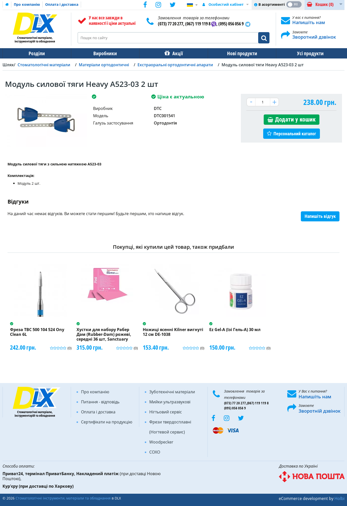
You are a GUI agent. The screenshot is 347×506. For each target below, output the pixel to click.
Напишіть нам (308, 22)
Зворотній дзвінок (319, 411)
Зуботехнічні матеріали (172, 392)
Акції (177, 53)
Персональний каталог (294, 133)
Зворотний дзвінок (314, 37)
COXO (154, 452)
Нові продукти (242, 53)
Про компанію (27, 4)
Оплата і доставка (61, 4)
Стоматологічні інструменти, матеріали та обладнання (63, 498)
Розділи (37, 53)
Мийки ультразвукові (169, 402)
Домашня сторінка (7, 5)
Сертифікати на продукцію (106, 422)
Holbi (339, 498)
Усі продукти (310, 53)
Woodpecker (161, 442)
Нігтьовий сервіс (165, 412)
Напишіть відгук (320, 216)
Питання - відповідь (100, 402)
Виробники (105, 53)
